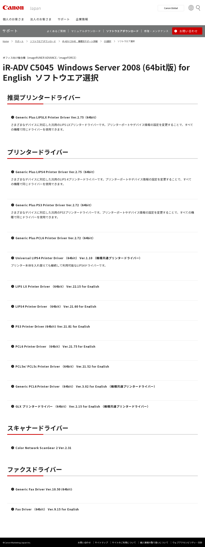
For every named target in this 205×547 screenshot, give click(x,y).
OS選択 (107, 41)
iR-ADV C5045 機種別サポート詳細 (80, 41)
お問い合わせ (84, 542)
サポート (19, 41)
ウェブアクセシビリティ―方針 (187, 542)
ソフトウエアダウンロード (43, 41)
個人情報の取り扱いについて (154, 542)
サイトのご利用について (124, 542)
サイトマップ (101, 542)
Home (6, 41)
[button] (13, 19)
